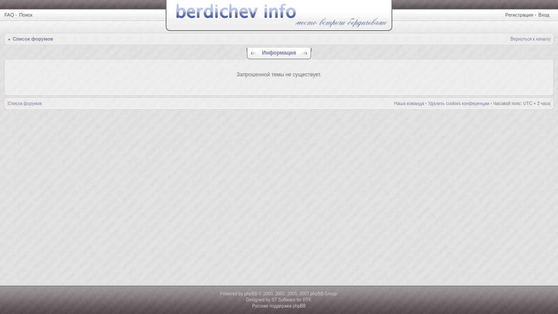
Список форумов (33, 38)
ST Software (284, 299)
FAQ (9, 14)
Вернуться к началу (530, 39)
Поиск (25, 14)
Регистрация (519, 14)
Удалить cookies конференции (459, 103)
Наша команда (409, 103)
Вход (543, 14)
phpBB (250, 293)
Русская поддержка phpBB (279, 306)
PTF (307, 299)
